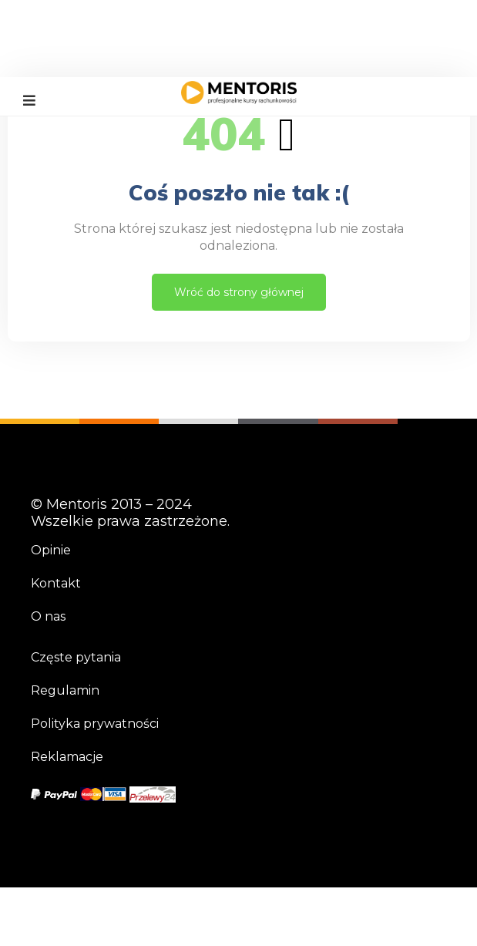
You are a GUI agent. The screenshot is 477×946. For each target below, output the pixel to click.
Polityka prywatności (95, 723)
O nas (48, 616)
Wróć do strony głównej (239, 292)
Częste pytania (76, 657)
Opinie (51, 550)
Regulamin (65, 690)
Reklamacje (67, 756)
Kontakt (56, 583)
